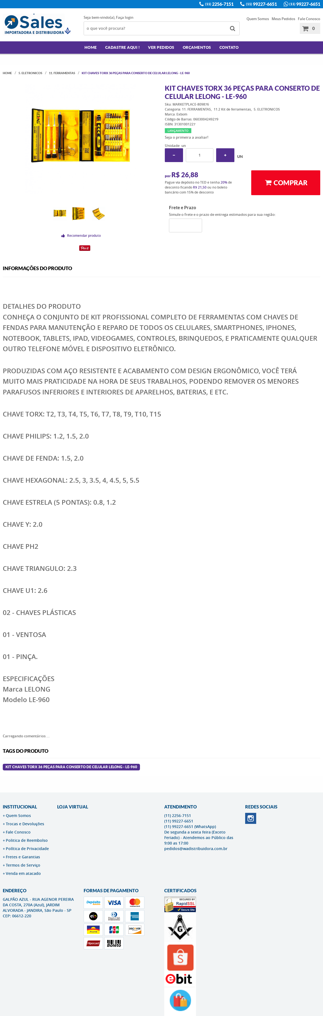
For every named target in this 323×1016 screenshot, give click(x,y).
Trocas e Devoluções (25, 823)
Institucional (20, 806)
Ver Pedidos (161, 47)
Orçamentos (197, 47)
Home (90, 47)
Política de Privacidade (27, 848)
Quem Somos (258, 18)
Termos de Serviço (23, 865)
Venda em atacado (23, 873)
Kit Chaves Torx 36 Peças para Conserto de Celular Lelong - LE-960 (71, 767)
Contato (229, 47)
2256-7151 (219, 4)
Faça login (124, 17)
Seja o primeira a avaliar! (186, 137)
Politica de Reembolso (27, 840)
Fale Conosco (309, 18)
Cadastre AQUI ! (122, 47)
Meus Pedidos (283, 18)
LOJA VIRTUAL (72, 806)
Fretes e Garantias (23, 856)
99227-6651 (261, 4)
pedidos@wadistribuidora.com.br (195, 848)
